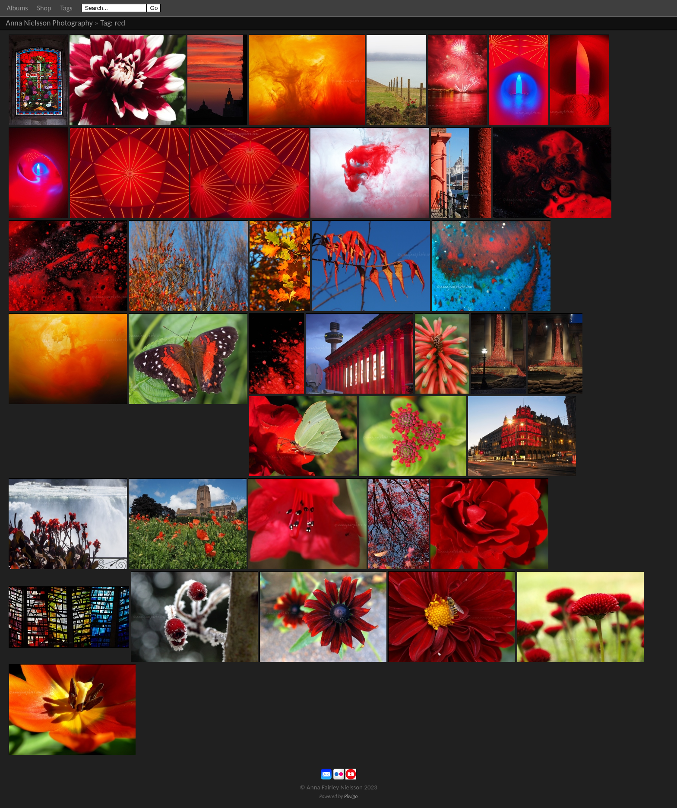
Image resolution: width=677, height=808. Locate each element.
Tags (66, 8)
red (120, 23)
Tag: (106, 23)
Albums (17, 8)
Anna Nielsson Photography (49, 23)
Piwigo (351, 796)
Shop (44, 8)
